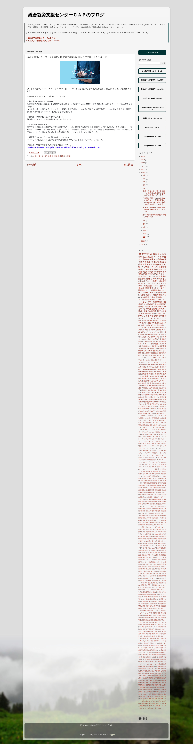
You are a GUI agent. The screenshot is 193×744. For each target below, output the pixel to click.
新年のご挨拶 (149, 346)
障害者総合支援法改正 (147, 668)
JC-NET (141, 332)
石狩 (156, 267)
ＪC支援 (153, 708)
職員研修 (147, 617)
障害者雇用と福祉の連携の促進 (151, 673)
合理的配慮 (157, 302)
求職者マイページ (150, 578)
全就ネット (144, 339)
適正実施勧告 (150, 629)
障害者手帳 (141, 666)
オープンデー (158, 446)
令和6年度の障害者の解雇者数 (154, 478)
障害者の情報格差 (154, 652)
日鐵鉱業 (141, 569)
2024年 (159, 409)
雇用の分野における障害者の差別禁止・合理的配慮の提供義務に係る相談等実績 (152, 690)
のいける (157, 257)
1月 (144, 175)
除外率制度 (158, 629)
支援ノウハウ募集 (151, 552)
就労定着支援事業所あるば (155, 372)
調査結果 (151, 622)
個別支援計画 (159, 490)
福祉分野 (143, 596)
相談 (149, 583)
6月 (144, 188)
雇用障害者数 (144, 703)
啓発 (154, 515)
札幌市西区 (159, 304)
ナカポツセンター (153, 276)
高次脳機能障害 (143, 706)
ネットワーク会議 (148, 457)
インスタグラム (146, 439)
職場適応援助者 (156, 269)
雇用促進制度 (147, 699)
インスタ (143, 358)
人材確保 (147, 476)
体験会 (144, 367)
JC (165, 413)
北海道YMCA (146, 504)
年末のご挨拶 (162, 545)
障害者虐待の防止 (148, 671)
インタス (154, 439)
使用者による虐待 (153, 367)
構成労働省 (150, 348)
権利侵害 (157, 576)
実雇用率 (149, 520)
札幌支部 (155, 573)
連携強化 (152, 624)
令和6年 (163, 476)
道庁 (144, 629)
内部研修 (145, 499)
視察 (150, 620)
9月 (144, 227)
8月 (144, 224)
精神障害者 (150, 615)
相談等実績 (142, 383)
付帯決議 (153, 476)
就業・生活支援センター (148, 286)
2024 (143, 241)
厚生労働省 (48, 156)
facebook (147, 418)
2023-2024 (141, 409)
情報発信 (163, 550)
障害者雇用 (148, 259)
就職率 (140, 378)
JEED (140, 415)
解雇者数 (155, 620)
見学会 (143, 276)
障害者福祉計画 (151, 666)
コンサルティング (157, 448)
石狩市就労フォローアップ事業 (151, 587)
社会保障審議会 (155, 383)
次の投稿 (31, 164)
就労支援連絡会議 (151, 531)
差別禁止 (150, 543)
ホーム (79, 164)
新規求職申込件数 (153, 566)
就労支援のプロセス (148, 527)
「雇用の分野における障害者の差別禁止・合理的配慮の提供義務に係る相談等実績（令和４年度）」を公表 (154, 201)
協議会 (148, 511)
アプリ (161, 436)
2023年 (147, 409)
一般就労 (156, 469)
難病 (153, 703)
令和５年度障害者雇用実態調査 (147, 483)
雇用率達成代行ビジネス (149, 701)
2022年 (149, 355)
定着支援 (142, 295)
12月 (145, 237)
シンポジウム (154, 450)
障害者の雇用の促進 (153, 657)
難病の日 (158, 703)
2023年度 (153, 409)
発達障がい (147, 381)
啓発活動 (159, 515)
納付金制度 (157, 615)
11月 (145, 234)
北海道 (146, 269)
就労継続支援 (158, 536)
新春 (139, 566)
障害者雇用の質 (156, 675)
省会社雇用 (159, 583)
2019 (143, 160)
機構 (161, 576)
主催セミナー (158, 471)
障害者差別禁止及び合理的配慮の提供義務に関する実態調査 (152, 659)
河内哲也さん (160, 578)
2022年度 (163, 406)
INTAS (164, 330)
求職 (164, 576)
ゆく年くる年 (154, 436)
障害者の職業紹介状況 (156, 654)
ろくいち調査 (151, 281)
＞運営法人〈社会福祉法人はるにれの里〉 (43, 41)
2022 (143, 169)
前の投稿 (128, 164)
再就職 (151, 499)
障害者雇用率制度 (157, 316)
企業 (139, 367)
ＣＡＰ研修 (156, 706)
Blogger (111, 735)
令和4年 (158, 476)
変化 (162, 518)
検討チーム (146, 576)
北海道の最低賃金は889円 (158, 504)
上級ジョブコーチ (158, 362)
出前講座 (143, 501)
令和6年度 (141, 478)
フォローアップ (146, 464)
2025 (143, 244)
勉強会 (150, 339)
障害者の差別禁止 (146, 351)
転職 (144, 624)
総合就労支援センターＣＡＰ (154, 288)
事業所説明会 (161, 365)
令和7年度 (163, 480)
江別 (156, 348)
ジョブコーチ (147, 267)
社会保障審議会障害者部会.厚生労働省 (150, 592)
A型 (152, 413)
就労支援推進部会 (158, 529)
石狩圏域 (161, 348)
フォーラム (155, 464)
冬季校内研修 (157, 499)
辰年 (147, 624)
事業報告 (148, 474)
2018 (143, 156)
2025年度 (148, 411)
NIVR (151, 415)
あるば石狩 (148, 257)
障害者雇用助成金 (160, 680)
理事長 (145, 583)
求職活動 (141, 578)
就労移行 (156, 274)
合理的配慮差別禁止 (154, 513)
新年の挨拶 (159, 346)
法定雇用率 (145, 297)
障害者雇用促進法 (152, 353)
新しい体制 (152, 557)
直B (152, 381)
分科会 (159, 369)
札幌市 (152, 304)
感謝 (139, 552)
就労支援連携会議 (146, 341)
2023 (143, 172)
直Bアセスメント (160, 381)
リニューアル (146, 302)
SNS (159, 415)
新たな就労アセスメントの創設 (147, 559)
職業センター (146, 327)
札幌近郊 (161, 573)
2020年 (143, 406)
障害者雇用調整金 (157, 685)
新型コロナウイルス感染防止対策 (156, 564)
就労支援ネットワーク (145, 529)
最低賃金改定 (156, 569)
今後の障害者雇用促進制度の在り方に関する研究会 (152, 334)
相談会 (153, 583)
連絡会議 (152, 385)
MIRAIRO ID (146, 415)
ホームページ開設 (145, 467)
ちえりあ (160, 425)
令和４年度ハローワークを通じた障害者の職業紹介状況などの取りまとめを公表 (154, 193)
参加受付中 (143, 513)
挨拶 (164, 378)
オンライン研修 (154, 441)
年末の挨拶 (147, 378)
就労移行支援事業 (148, 323)
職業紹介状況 (65, 156)
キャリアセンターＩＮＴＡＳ (151, 318)
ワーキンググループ (145, 362)
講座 (146, 385)
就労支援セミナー (160, 527)
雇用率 (147, 404)
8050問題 (163, 411)
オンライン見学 (149, 443)
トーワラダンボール (155, 455)
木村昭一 (151, 571)
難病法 (164, 703)
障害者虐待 (150, 395)
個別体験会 (150, 490)
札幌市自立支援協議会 (145, 573)
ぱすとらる (148, 429)
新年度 (140, 381)
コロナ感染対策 (151, 360)
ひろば (140, 436)
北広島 (155, 339)
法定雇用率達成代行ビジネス (152, 580)
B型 (154, 413)
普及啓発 (149, 569)
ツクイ (146, 455)
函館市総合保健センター (153, 501)
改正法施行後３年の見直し (150, 555)
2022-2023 (156, 406)
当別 (139, 346)
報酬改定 (159, 264)
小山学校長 (145, 522)
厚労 (151, 511)
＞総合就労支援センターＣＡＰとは (40, 38)
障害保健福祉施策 (153, 634)
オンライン (148, 332)
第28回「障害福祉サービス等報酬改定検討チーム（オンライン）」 (154, 209)
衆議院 (143, 620)
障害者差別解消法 (148, 661)
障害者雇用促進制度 (156, 399)
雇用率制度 (154, 404)
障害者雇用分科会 (145, 279)
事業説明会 (157, 279)
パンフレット (161, 360)
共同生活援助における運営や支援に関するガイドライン (152, 497)
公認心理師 (157, 492)
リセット (150, 469)
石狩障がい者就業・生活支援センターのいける (152, 306)
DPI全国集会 (160, 413)
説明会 (152, 297)
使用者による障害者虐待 (151, 337)
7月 (144, 221)
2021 (143, 166)
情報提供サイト (157, 378)
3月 (144, 182)
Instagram (156, 355)
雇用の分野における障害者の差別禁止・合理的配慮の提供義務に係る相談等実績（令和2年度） (152, 694)
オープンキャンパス (148, 446)
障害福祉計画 (146, 388)
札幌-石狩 (157, 571)
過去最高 (143, 627)
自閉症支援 (153, 617)
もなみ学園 (146, 436)
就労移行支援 (147, 272)
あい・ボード (148, 420)
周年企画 (144, 515)
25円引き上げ (155, 411)
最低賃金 (143, 348)
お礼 (157, 422)
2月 (144, 179)
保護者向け (143, 490)
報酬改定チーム (156, 518)
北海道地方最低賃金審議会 (154, 508)
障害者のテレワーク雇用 (151, 648)
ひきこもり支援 (154, 432)
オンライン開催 (157, 332)
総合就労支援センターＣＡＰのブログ (66, 14)
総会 (142, 617)
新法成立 (144, 566)
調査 (147, 622)
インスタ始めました (154, 358)
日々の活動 (162, 566)
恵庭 (143, 346)
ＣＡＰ (160, 404)
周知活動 (150, 515)
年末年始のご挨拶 (150, 548)
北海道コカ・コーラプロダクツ (147, 506)
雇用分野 (154, 699)
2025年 (142, 411)
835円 (140, 413)
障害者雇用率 (156, 330)
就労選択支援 (147, 274)
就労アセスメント (159, 283)
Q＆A (155, 415)
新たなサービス (161, 557)
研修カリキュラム (160, 589)
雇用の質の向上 (159, 696)
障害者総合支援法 (149, 300)
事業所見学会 (156, 474)
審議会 (163, 276)
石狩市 (161, 286)
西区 (147, 620)
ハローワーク (38, 156)
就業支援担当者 (152, 541)
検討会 (152, 576)
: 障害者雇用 (146, 413)
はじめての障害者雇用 (157, 427)
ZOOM (142, 418)
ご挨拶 (155, 425)
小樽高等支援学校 (154, 522)
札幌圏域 (163, 571)
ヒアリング (155, 462)
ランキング (143, 469)
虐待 (159, 617)
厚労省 (56, 156)
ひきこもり (145, 432)
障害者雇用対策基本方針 (146, 682)
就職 (145, 543)
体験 (162, 485)
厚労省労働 (156, 511)
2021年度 (149, 406)
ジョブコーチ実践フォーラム (154, 453)
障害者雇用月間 (159, 682)
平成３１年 (153, 545)
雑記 (150, 703)
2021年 (144, 355)
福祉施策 (149, 596)
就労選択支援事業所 (156, 374)
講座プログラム (159, 622)
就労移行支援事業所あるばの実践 (150, 534)
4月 (144, 185)
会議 (159, 485)
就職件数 (163, 376)
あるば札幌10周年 (158, 420)
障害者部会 (142, 353)
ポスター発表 (156, 467)
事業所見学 (153, 365)
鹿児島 (151, 706)
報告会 (149, 518)
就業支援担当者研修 (152, 376)
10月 (145, 230)
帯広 (148, 545)
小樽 (164, 302)
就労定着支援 (143, 304)
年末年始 (141, 548)
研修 (148, 383)
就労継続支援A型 (152, 538)
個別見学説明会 (160, 293)
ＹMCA (158, 708)
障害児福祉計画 (152, 636)
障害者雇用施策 (154, 402)
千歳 (159, 339)
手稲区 (144, 552)
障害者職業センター (159, 351)
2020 (143, 163)
